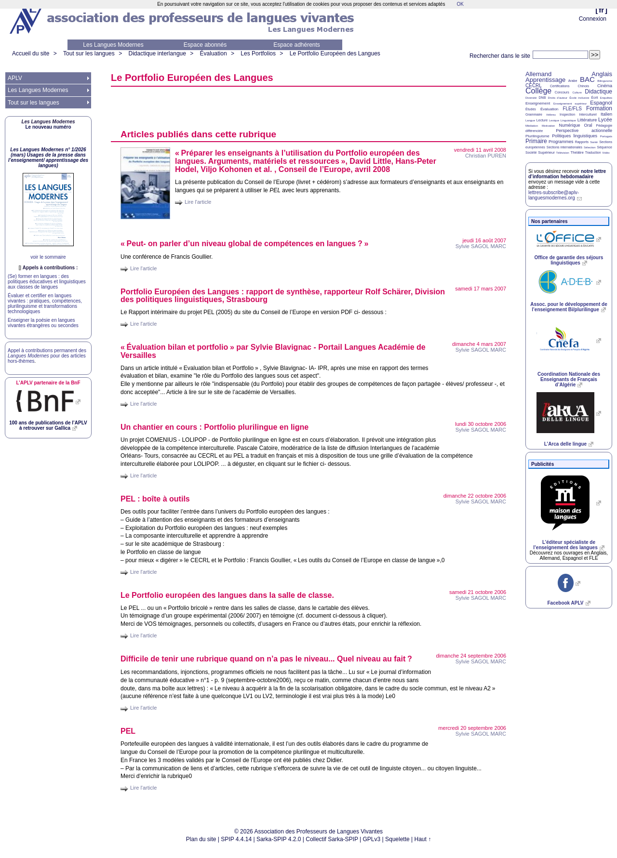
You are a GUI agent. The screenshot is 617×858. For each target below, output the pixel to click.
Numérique (569, 125)
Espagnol (601, 103)
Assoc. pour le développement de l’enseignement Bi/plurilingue (568, 307)
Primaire (536, 141)
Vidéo (605, 152)
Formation (599, 108)
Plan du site (201, 839)
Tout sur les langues (89, 53)
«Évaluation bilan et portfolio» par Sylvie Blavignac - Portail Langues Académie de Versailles (273, 351)
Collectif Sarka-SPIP (332, 839)
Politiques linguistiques (574, 135)
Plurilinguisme (537, 136)
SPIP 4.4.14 (236, 839)
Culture (576, 92)
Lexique (554, 120)
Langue (530, 120)
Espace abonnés (205, 44)
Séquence (604, 147)
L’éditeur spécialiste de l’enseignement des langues (565, 545)
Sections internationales (564, 147)
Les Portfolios (258, 53)
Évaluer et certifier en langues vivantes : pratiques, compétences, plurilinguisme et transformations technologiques (45, 303)
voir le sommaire (48, 257)
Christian (485, 155)
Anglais (601, 74)
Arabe (572, 80)
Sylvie (481, 246)
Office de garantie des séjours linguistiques (569, 260)
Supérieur (546, 152)
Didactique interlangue (157, 53)
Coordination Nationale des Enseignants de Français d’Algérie (568, 379)
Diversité (531, 97)
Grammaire (533, 114)
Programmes (561, 141)
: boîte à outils (155, 499)
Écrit (594, 97)
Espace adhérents (296, 44)
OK (459, 4)
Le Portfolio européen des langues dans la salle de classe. (227, 595)
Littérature (587, 120)
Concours (562, 92)
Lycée (605, 119)
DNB (542, 97)
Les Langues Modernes (113, 44)
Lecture (542, 120)
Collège (538, 91)
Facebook (565, 603)
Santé (594, 142)
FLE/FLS (572, 108)
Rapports (582, 142)
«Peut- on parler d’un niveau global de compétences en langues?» (244, 243)
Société (531, 152)
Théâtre (577, 152)
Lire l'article (198, 202)
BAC (587, 79)
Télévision (562, 152)
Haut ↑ (423, 839)
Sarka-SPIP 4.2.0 (278, 839)
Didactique (598, 91)
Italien (606, 114)
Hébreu (551, 114)
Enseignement (537, 103)
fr (601, 10)
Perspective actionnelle (584, 130)
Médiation (531, 125)
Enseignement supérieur (570, 103)
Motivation (548, 125)
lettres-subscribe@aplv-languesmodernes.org (553, 195)
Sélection (590, 147)
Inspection (567, 114)
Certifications (559, 86)
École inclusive (579, 97)
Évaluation (213, 53)
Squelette (397, 839)
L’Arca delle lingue (565, 444)
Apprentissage (545, 79)
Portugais (606, 136)
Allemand (538, 74)
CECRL (533, 85)
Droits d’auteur (557, 97)
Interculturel (588, 114)
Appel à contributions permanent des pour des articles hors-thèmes (47, 356)
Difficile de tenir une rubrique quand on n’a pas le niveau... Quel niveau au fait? (266, 659)
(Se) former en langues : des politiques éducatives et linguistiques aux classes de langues (47, 282)
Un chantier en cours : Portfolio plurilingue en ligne (214, 427)
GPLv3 (372, 839)
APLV (15, 78)
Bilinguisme (604, 80)
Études (530, 109)
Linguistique (568, 120)
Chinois (583, 86)
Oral (588, 125)
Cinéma (604, 85)
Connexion (592, 18)
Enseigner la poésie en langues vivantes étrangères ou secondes (43, 322)
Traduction (593, 152)
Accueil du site (30, 53)
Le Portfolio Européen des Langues (335, 53)
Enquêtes (606, 97)
